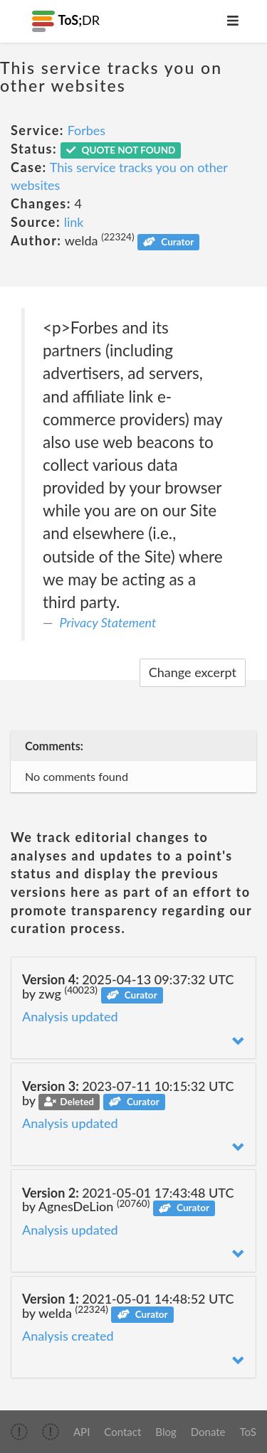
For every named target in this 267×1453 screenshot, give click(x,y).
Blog (165, 1431)
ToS (248, 1431)
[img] (19, 1431)
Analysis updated (70, 1016)
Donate (208, 1431)
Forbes (87, 130)
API (81, 1431)
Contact (122, 1431)
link (74, 222)
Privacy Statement (108, 622)
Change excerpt (192, 672)
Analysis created (68, 1335)
